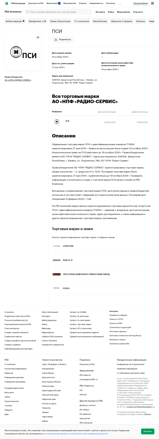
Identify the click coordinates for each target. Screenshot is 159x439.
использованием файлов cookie (60, 433)
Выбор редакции (15, 21)
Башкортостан (48, 377)
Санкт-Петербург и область (54, 364)
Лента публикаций (50, 311)
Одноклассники (12, 400)
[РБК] (6, 3)
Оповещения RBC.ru (89, 379)
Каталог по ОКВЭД (78, 311)
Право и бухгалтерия (60, 21)
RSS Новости (85, 374)
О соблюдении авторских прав (131, 372)
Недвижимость (96, 3)
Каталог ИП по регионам (81, 328)
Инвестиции (53, 3)
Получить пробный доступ (16, 319)
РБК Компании (18, 3)
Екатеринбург (48, 368)
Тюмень (45, 411)
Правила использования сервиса (84, 332)
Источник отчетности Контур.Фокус (126, 335)
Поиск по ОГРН (116, 318)
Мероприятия (69, 3)
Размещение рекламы (14, 377)
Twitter (7, 396)
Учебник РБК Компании (52, 336)
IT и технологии (81, 21)
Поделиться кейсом (13, 336)
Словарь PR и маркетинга (53, 344)
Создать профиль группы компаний (20, 340)
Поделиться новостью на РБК (17, 315)
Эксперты (100, 12)
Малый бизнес (100, 21)
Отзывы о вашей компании (16, 332)
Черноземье (47, 416)
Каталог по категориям (80, 319)
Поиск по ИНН (116, 323)
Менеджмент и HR (37, 21)
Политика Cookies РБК (119, 343)
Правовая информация (127, 368)
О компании (10, 364)
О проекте (138, 12)
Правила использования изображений (87, 336)
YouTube (8, 405)
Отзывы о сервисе (13, 344)
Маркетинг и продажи (121, 21)
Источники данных (118, 331)
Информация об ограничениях (130, 364)
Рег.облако (84, 409)
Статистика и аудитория (120, 327)
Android (83, 394)
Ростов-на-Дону (49, 403)
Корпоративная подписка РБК (18, 324)
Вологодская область (51, 381)
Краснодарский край (51, 390)
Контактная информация (15, 368)
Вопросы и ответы (118, 339)
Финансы (140, 21)
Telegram (9, 409)
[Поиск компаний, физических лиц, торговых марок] (58, 12)
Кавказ (45, 420)
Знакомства (85, 418)
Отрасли (83, 3)
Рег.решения (85, 413)
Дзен (7, 414)
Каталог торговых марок (81, 324)
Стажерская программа (15, 381)
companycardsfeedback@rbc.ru (140, 406)
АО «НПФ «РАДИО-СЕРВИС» (18, 79)
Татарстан (46, 407)
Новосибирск (48, 372)
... (119, 2)
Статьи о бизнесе (49, 340)
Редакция (9, 372)
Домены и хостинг (88, 405)
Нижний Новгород (50, 394)
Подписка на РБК (35, 3)
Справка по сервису (118, 314)
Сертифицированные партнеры (18, 348)
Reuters (147, 414)
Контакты (114, 311)
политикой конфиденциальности (92, 433)
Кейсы (111, 12)
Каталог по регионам (79, 315)
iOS (81, 389)
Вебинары (46, 328)
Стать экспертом (12, 328)
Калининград (48, 385)
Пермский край (49, 398)
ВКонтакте (9, 392)
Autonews (110, 3)
